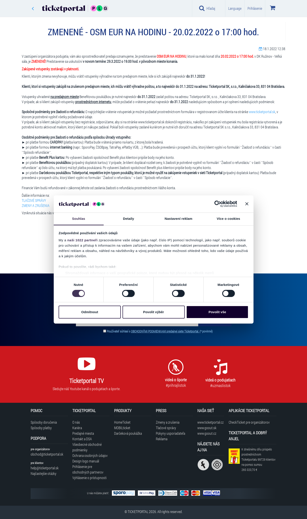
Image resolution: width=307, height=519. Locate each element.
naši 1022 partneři (82, 240)
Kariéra (77, 427)
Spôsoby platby (41, 427)
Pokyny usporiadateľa (170, 433)
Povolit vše (217, 312)
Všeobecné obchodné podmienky (87, 447)
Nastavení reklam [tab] (178, 218)
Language (235, 8)
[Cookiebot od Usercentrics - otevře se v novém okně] (217, 204)
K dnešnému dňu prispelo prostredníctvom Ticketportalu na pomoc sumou (258, 459)
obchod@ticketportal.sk (47, 454)
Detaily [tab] (128, 218)
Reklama (161, 438)
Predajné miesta (83, 433)
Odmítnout (89, 312)
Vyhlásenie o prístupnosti (89, 477)
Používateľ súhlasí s (160, 331)
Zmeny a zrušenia (167, 422)
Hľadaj (207, 8)
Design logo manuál (85, 461)
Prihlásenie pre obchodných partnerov (87, 469)
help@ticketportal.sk (45, 468)
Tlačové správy (166, 427)
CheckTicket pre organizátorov (249, 422)
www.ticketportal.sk (262, 111)
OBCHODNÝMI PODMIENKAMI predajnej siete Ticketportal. (165, 331)
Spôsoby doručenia (44, 422)
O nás (76, 422)
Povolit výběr (153, 312)
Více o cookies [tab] (228, 218)
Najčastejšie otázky (43, 473)
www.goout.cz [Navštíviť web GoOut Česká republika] (206, 433)
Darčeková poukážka (128, 433)
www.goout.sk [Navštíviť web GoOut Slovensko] (206, 427)
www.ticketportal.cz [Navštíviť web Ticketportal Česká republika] (210, 422)
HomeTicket (122, 422)
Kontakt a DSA (82, 438)
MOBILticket (122, 427)
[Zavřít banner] (246, 203)
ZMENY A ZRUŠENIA (36, 205)
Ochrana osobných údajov (90, 455)
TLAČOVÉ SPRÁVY (34, 200)
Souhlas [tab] (78, 218)
